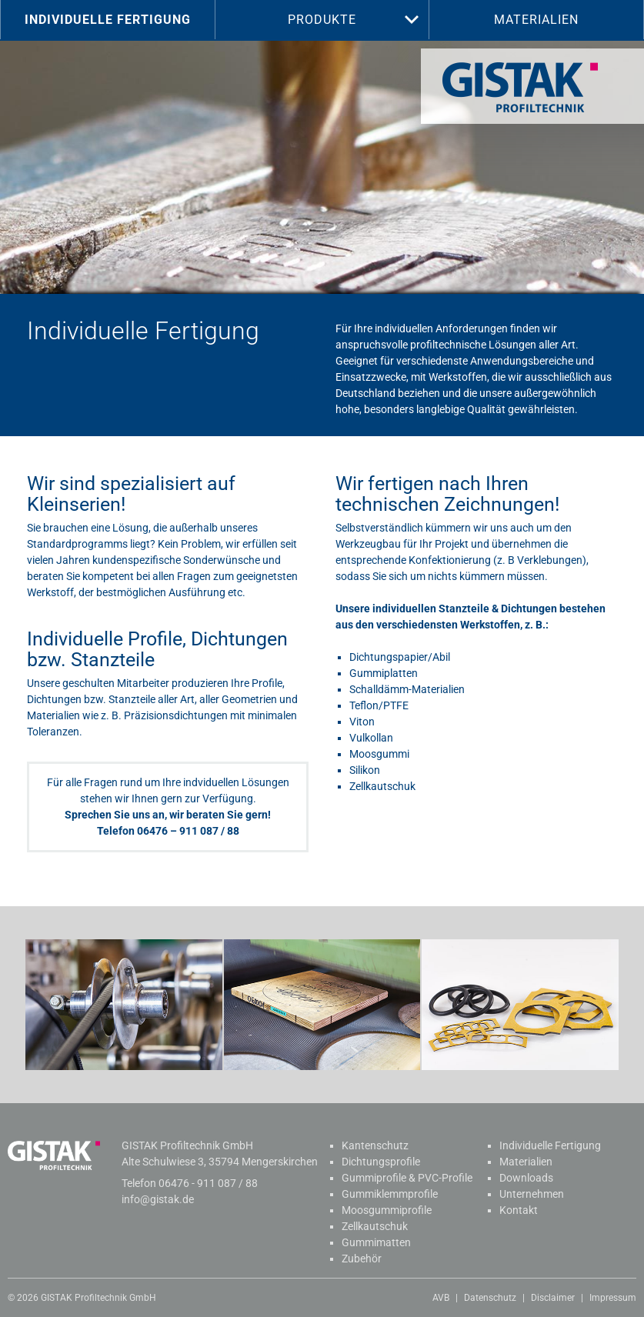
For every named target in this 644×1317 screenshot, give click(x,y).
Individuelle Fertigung (108, 19)
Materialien (536, 19)
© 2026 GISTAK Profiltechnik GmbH (82, 1297)
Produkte (322, 19)
